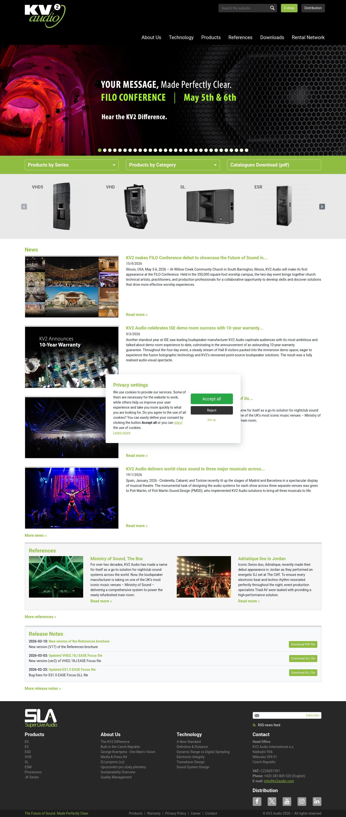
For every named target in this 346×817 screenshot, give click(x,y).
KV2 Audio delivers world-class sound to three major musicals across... (195, 468)
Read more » (137, 314)
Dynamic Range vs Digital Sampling (203, 752)
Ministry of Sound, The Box (116, 558)
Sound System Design (193, 767)
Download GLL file (303, 658)
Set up (212, 420)
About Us (151, 37)
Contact (261, 734)
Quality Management (116, 777)
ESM (28, 767)
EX (27, 742)
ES (27, 747)
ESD (28, 752)
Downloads (272, 37)
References (240, 37)
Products (211, 37)
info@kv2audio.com (279, 781)
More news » (36, 535)
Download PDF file (303, 644)
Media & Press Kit (114, 757)
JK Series (32, 777)
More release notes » (43, 688)
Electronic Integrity (191, 757)
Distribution (313, 8)
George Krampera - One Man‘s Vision (128, 752)
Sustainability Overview (118, 772)
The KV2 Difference (115, 742)
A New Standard (189, 742)
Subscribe (312, 715)
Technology (181, 37)
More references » (40, 616)
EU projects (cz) (112, 762)
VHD (28, 757)
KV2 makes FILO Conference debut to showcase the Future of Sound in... (196, 257)
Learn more (121, 432)
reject (178, 422)
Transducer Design (191, 762)
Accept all (212, 399)
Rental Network (308, 37)
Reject (212, 410)
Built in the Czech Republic (121, 747)
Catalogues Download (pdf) (259, 165)
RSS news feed (266, 725)
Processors (33, 772)
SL (27, 762)
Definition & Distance (192, 747)
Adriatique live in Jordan (262, 558)
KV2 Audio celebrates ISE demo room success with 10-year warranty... (194, 327)
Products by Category (152, 165)
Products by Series (48, 165)
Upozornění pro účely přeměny (123, 767)
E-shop (289, 8)
